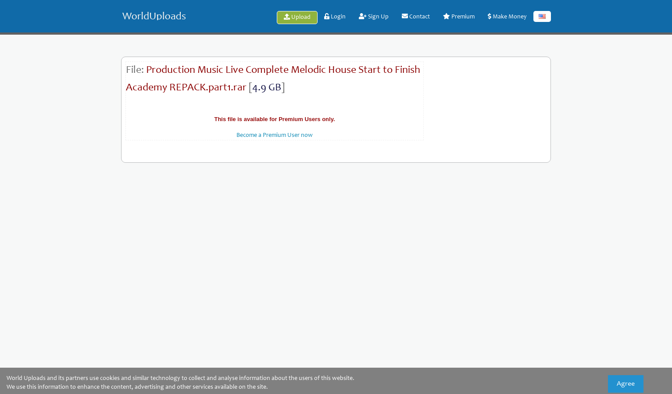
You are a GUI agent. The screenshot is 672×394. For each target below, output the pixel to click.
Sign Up (374, 16)
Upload (297, 17)
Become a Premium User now (274, 136)
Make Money (507, 16)
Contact (416, 16)
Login (335, 16)
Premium (459, 16)
